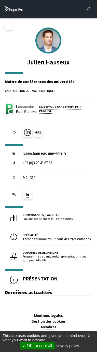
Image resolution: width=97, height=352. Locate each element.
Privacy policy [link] (67, 346)
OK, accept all (37, 346)
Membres (48, 326)
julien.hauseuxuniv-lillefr (44, 153)
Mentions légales (48, 315)
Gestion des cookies (48, 321)
